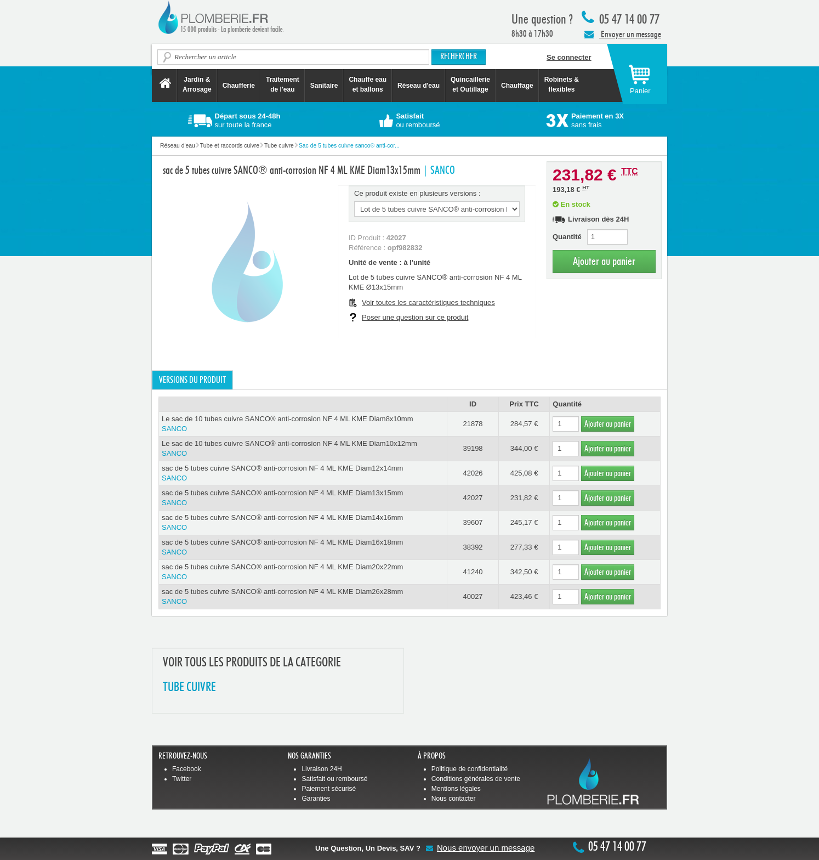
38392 (472, 547)
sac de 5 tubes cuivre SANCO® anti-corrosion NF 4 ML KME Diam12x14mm (303, 473)
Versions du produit (192, 380)
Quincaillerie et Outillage (470, 84)
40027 (472, 596)
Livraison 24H (322, 769)
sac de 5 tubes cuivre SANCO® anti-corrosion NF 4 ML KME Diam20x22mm (303, 572)
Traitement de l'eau (282, 84)
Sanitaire (324, 85)
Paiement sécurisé (329, 789)
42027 (472, 498)
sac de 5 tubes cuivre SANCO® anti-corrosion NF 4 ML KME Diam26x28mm (303, 597)
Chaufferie (239, 85)
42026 (472, 473)
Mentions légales (456, 789)
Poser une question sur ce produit (415, 317)
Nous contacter (453, 798)
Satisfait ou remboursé (334, 779)
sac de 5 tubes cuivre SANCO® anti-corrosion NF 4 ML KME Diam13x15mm (303, 498)
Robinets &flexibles (561, 84)
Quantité (567, 237)
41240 (472, 572)
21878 (472, 424)
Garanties (316, 798)
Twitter (181, 779)
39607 (472, 522)
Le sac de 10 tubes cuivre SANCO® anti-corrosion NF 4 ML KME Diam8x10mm (303, 424)
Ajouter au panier (604, 261)
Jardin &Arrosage (197, 84)
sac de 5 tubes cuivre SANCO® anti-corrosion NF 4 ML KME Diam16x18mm (303, 547)
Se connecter (569, 57)
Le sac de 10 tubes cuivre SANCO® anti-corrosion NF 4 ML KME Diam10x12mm (303, 449)
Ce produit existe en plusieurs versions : (417, 193)
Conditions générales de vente (475, 779)
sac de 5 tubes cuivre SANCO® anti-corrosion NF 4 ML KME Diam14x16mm (303, 523)
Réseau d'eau (418, 85)
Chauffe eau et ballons (367, 84)
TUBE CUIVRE (189, 687)
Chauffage (517, 85)
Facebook (186, 769)
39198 (472, 448)
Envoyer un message (622, 34)
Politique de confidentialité (469, 769)
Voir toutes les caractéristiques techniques (428, 302)
